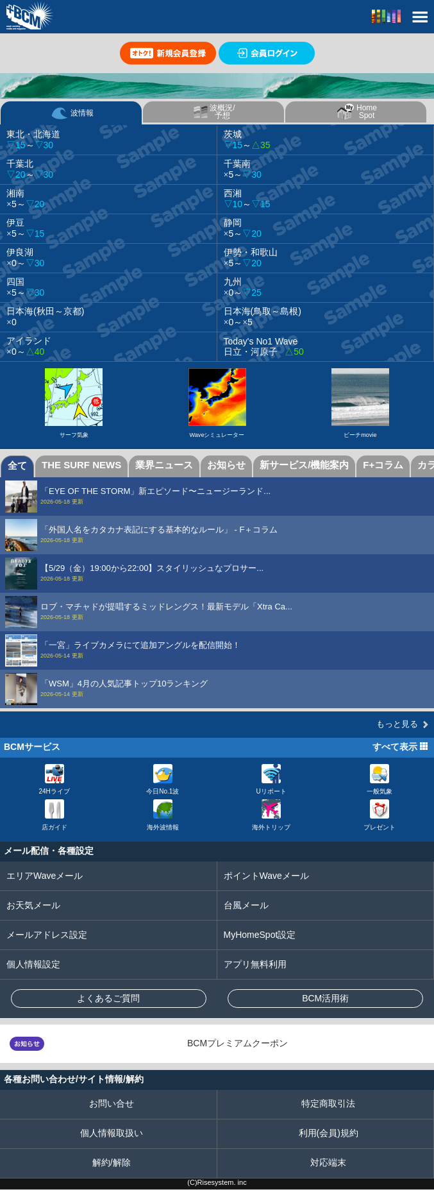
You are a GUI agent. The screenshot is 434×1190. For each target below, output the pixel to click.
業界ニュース (164, 464)
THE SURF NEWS (81, 464)
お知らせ (226, 464)
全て (17, 465)
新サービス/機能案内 (304, 464)
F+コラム (383, 464)
